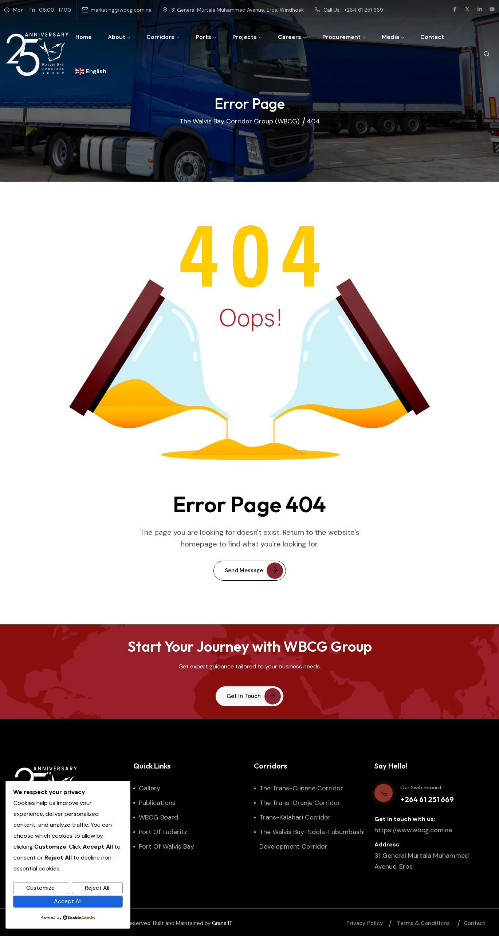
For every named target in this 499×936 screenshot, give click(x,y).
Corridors (163, 37)
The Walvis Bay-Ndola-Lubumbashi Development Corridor (312, 839)
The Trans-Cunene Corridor (301, 788)
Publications (157, 802)
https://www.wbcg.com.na (413, 830)
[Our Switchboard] (383, 793)
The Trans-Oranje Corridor (299, 802)
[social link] (454, 9)
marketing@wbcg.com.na (121, 10)
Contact (432, 37)
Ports (206, 37)
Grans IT (222, 923)
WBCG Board (158, 817)
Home (83, 37)
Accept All (68, 901)
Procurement (344, 37)
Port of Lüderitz (163, 832)
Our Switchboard (420, 787)
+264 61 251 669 (363, 10)
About (119, 37)
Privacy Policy (364, 923)
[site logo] (37, 54)
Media (393, 37)
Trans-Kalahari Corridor (295, 817)
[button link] (249, 696)
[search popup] (486, 54)
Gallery (149, 788)
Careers (292, 37)
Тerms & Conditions (423, 923)
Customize (40, 888)
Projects (247, 37)
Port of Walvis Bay (166, 846)
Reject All (97, 888)
